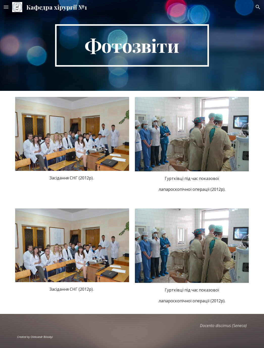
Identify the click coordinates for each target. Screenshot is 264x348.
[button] (6, 7)
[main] (132, 45)
